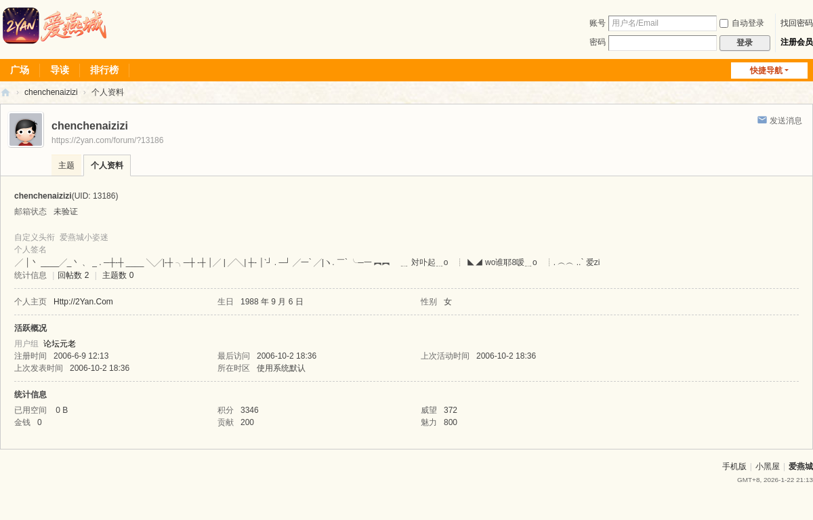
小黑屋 (767, 466)
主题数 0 (117, 275)
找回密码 (796, 23)
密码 (597, 42)
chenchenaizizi (51, 92)
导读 (59, 69)
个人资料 (107, 165)
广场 (19, 69)
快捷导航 (766, 70)
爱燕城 (801, 466)
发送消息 (786, 120)
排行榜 (104, 69)
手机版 (734, 466)
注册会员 (796, 42)
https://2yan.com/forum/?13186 (107, 140)
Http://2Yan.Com (83, 301)
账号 (597, 23)
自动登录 (742, 23)
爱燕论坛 (5, 92)
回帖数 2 (73, 275)
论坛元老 (59, 343)
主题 (66, 165)
